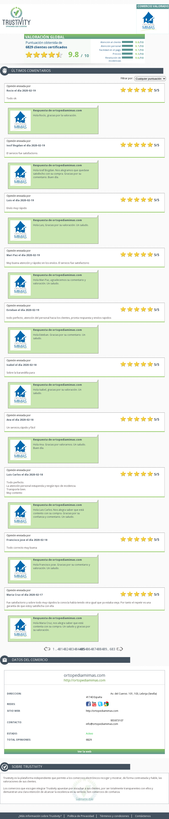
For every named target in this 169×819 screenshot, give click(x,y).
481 (60, 649)
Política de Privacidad (81, 816)
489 (104, 649)
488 (98, 649)
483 (71, 649)
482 (65, 649)
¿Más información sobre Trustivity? (40, 816)
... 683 (111, 649)
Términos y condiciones (114, 816)
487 (93, 649)
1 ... (55, 649)
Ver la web (84, 751)
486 (87, 649)
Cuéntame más (84, 799)
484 (76, 649)
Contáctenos (143, 816)
